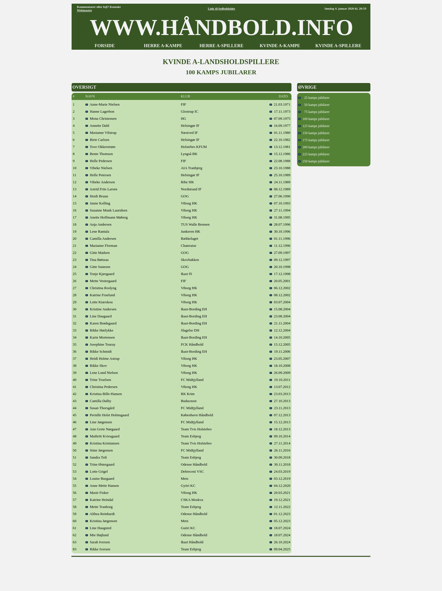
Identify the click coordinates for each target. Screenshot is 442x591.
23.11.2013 (279, 408)
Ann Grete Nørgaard (102, 429)
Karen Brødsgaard (100, 323)
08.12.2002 (279, 295)
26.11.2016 (279, 450)
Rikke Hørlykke (99, 330)
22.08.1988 (279, 161)
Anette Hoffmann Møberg (106, 217)
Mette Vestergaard (100, 281)
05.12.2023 (279, 521)
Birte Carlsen (97, 140)
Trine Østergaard (99, 464)
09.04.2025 (279, 549)
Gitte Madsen (97, 252)
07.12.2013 (279, 415)
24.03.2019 (279, 471)
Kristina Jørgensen (101, 521)
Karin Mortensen (100, 337)
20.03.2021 (279, 492)
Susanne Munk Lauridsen (106, 210)
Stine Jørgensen (99, 450)
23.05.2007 (279, 358)
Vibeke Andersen (100, 182)
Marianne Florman (101, 245)
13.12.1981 (279, 147)
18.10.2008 (279, 365)
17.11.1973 (279, 111)
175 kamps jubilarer (314, 140)
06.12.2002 (279, 288)
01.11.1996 (279, 238)
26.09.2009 (279, 372)
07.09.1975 (279, 118)
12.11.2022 (279, 507)
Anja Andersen (98, 224)
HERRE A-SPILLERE (222, 45)
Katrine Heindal (99, 500)
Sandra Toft (96, 457)
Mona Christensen (100, 118)
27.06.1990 (279, 196)
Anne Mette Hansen (102, 485)
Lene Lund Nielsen (101, 372)
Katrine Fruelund (100, 295)
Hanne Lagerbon (99, 111)
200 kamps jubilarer (314, 147)
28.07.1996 (279, 224)
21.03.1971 (279, 104)
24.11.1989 (279, 182)
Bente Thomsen (99, 154)
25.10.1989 (279, 175)
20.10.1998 (279, 267)
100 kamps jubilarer (314, 119)
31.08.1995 (279, 217)
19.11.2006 (279, 351)
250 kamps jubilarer (314, 161)
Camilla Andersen (100, 238)
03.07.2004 (279, 302)
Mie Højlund (97, 535)
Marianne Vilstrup (100, 132)
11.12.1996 (279, 245)
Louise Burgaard (99, 478)
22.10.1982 (279, 140)
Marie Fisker (97, 492)
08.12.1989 (279, 189)
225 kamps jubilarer (314, 154)
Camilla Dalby (98, 401)
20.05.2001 (279, 281)
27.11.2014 (279, 443)
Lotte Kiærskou (99, 302)
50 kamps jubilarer (314, 105)
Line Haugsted (98, 528)
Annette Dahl (97, 125)
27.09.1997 (279, 252)
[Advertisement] (221, 572)
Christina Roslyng (100, 288)
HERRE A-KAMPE (163, 45)
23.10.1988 (279, 168)
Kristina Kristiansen (102, 443)
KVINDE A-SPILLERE (338, 45)
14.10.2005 (279, 337)
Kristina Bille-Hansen (103, 394)
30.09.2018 (279, 457)
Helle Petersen (98, 175)
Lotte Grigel (96, 471)
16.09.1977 (279, 125)
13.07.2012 (279, 387)
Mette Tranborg (99, 507)
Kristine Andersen (100, 309)
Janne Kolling (97, 203)
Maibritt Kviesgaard (102, 436)
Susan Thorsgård (99, 408)
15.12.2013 (279, 422)
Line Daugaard (98, 316)
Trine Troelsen (98, 380)
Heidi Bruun (96, 196)
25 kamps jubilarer (314, 98)
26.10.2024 (279, 542)
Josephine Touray (100, 344)
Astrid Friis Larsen (101, 189)
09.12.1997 (279, 260)
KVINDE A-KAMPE (280, 45)
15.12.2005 (279, 344)
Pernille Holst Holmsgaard (107, 415)
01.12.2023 (279, 514)
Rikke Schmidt (98, 351)
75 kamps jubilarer (314, 112)
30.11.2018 (279, 464)
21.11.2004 (279, 323)
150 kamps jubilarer (314, 133)
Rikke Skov (96, 365)
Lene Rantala (97, 231)
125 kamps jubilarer (314, 126)
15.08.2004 (279, 309)
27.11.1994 (279, 210)
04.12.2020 (279, 485)
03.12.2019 (279, 478)
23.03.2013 (279, 394)
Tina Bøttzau (97, 260)
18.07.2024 (279, 528)
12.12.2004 (279, 330)
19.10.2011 (279, 380)
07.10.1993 (279, 203)
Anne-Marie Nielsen (102, 104)
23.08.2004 (279, 316)
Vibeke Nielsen (98, 168)
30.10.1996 (279, 231)
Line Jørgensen (98, 422)
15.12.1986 (279, 154)
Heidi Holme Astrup (102, 358)
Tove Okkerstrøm (100, 147)
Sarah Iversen (97, 542)
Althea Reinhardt (100, 514)
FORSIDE (105, 45)
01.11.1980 (279, 132)
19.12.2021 (279, 500)
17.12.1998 (279, 274)
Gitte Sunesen (97, 267)
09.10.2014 (279, 436)
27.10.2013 (279, 401)
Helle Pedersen (98, 161)
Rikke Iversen (97, 549)
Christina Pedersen (101, 387)
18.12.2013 (279, 429)
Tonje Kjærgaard (99, 274)
